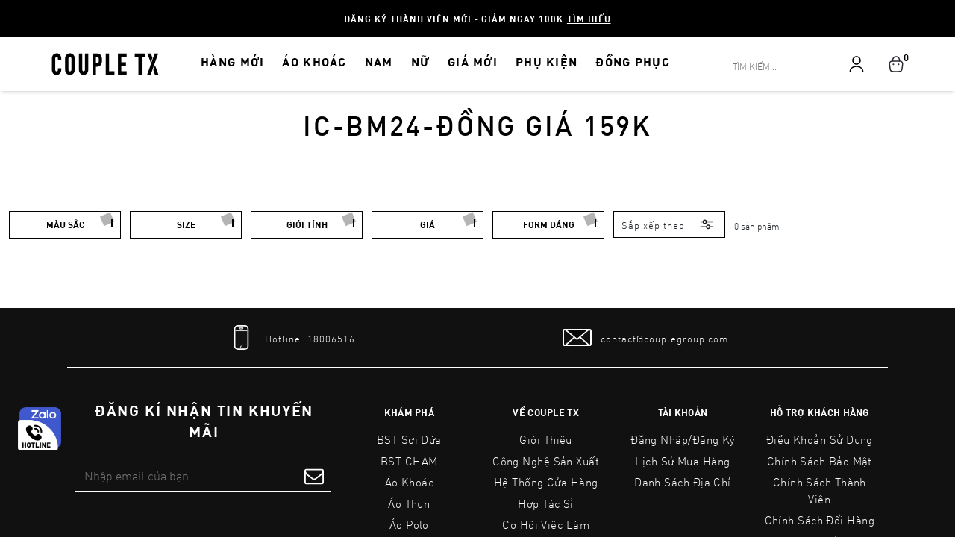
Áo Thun (409, 503)
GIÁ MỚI (473, 61)
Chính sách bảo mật (819, 460)
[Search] (9, 9)
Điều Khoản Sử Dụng (819, 439)
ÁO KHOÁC (314, 61)
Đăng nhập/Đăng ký (682, 439)
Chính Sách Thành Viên (819, 490)
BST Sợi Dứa (409, 439)
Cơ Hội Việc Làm (545, 524)
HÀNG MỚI (232, 61)
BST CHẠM (409, 460)
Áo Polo (409, 524)
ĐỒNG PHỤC (632, 61)
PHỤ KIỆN (546, 61)
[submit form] (314, 476)
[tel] (291, 337)
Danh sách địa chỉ (682, 481)
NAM (379, 61)
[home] (105, 62)
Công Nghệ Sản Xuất (545, 460)
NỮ (420, 61)
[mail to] (645, 337)
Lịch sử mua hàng (682, 460)
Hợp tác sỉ (546, 503)
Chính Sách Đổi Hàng (820, 519)
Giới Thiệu (545, 439)
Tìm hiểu (589, 19)
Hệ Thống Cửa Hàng (546, 481)
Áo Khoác (409, 481)
